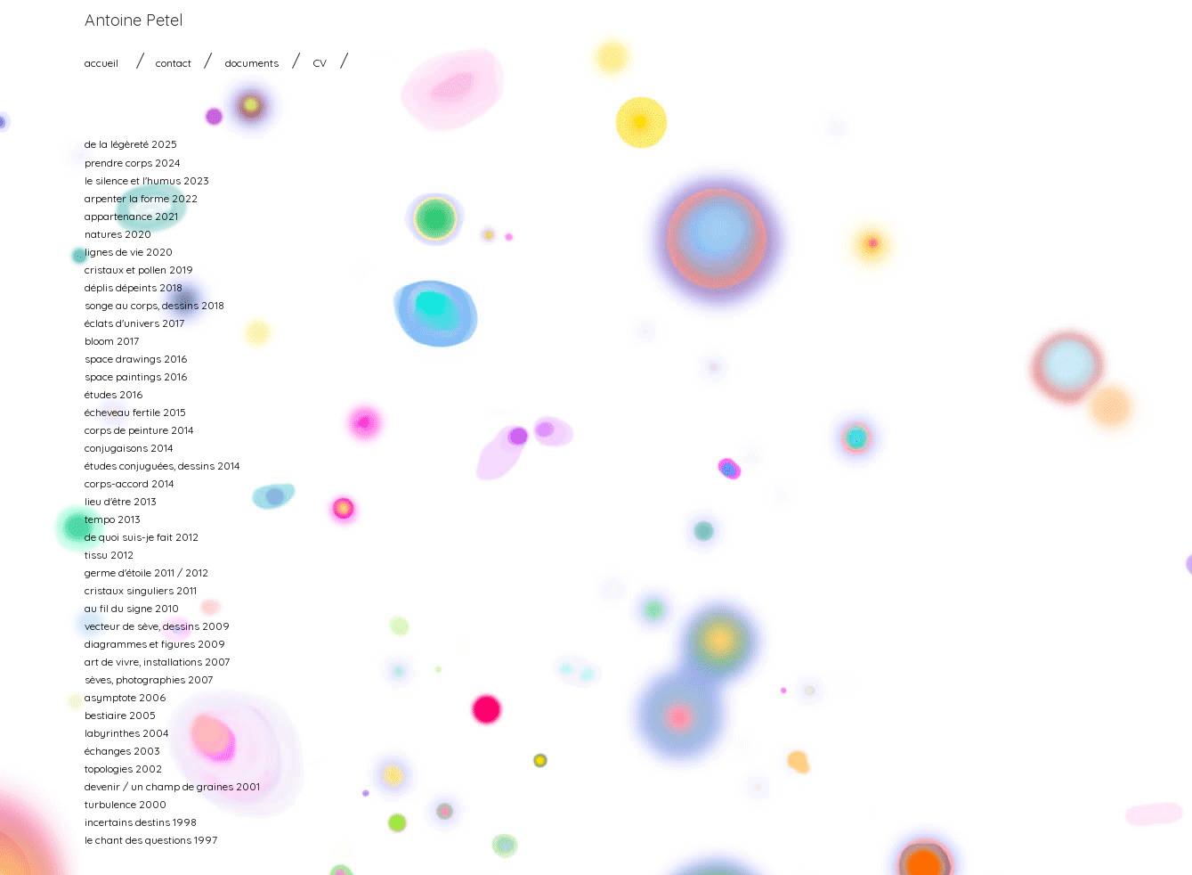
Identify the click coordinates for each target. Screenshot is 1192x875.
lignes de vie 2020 (129, 251)
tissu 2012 (109, 554)
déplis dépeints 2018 (133, 287)
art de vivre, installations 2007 (157, 661)
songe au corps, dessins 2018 (154, 305)
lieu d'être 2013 (121, 501)
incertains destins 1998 (141, 822)
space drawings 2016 (136, 358)
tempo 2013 (113, 519)
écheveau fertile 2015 (135, 412)
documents (252, 63)
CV (320, 63)
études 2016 (113, 394)
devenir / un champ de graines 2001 (172, 786)
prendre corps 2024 (132, 162)
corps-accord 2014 (129, 483)
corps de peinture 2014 (139, 430)
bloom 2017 (112, 341)
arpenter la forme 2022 (141, 198)
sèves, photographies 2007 (149, 679)
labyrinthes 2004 (126, 733)
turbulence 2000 (125, 804)
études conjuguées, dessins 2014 (162, 465)
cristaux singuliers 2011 (141, 590)
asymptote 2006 (125, 697)
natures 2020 (118, 234)
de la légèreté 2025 (131, 144)
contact (173, 63)
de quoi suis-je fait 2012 (142, 537)
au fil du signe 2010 (132, 608)
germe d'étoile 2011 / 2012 (146, 572)
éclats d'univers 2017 (134, 323)
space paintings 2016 (136, 376)
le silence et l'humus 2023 (147, 180)
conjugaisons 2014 (129, 447)
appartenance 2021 (131, 216)
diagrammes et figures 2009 (155, 643)
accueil (101, 63)
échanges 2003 (122, 750)
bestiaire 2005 (120, 715)
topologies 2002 (123, 768)
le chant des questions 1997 (151, 839)
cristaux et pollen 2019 (139, 269)
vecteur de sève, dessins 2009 (157, 626)
